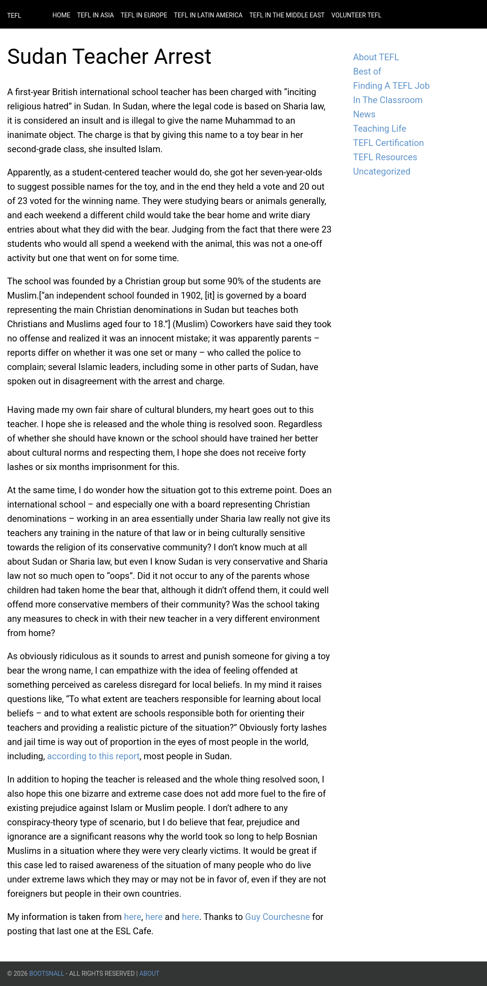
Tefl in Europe (144, 15)
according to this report (93, 756)
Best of (367, 71)
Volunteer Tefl (356, 15)
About (149, 973)
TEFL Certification (388, 142)
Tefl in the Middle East (287, 15)
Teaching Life (379, 128)
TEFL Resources (385, 157)
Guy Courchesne (277, 916)
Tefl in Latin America (208, 15)
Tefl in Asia (95, 15)
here (133, 916)
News (364, 114)
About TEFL (376, 57)
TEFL (14, 15)
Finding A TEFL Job (391, 85)
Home (62, 15)
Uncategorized (381, 171)
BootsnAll (46, 973)
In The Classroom (388, 100)
